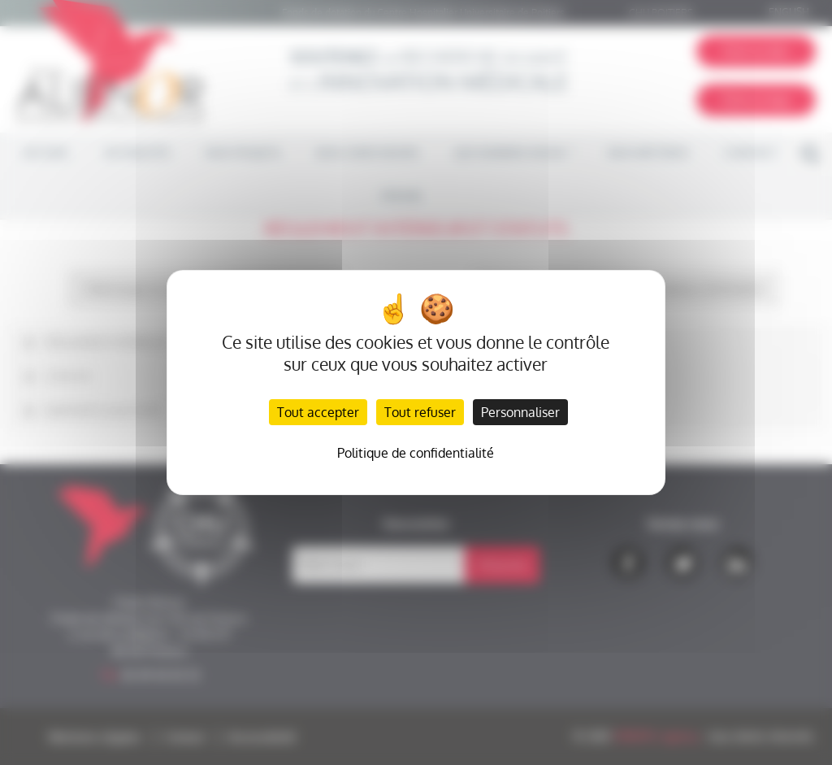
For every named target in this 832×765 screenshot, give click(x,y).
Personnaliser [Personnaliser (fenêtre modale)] (520, 412)
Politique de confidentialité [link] (415, 453)
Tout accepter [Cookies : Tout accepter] (318, 412)
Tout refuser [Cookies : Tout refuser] (420, 412)
